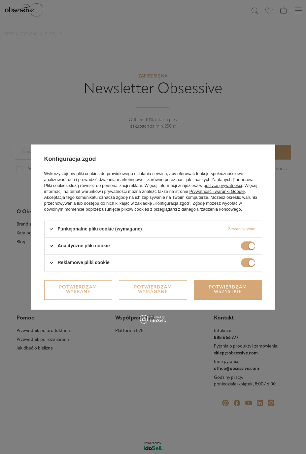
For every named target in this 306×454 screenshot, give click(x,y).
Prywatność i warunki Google (217, 191)
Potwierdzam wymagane (153, 289)
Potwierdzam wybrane (78, 289)
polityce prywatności (223, 185)
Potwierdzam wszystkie (228, 289)
